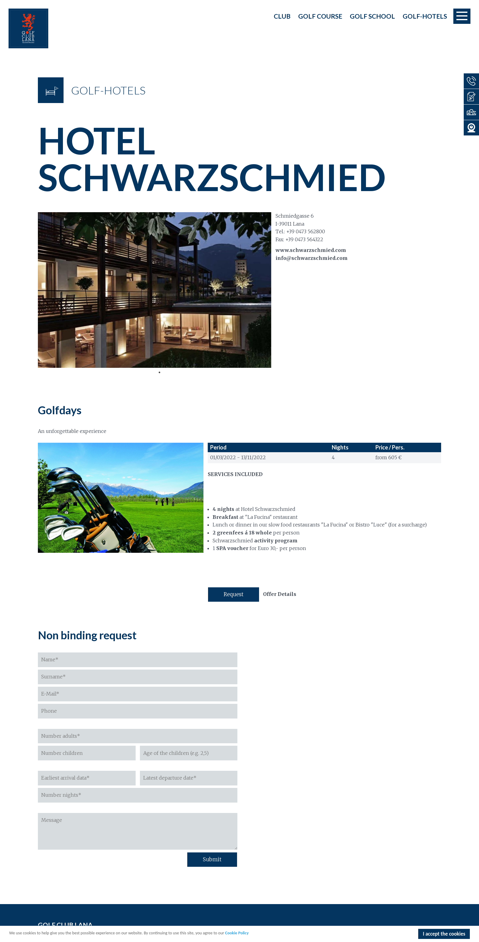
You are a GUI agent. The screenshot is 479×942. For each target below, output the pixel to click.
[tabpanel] (154, 290)
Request (233, 594)
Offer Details (279, 594)
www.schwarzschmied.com (311, 250)
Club (282, 16)
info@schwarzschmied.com (312, 258)
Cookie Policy (237, 933)
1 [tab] (159, 372)
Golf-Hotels (425, 16)
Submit (212, 859)
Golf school (372, 16)
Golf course (320, 16)
